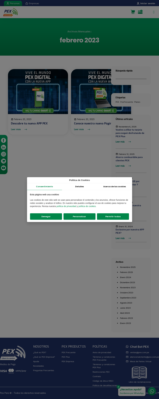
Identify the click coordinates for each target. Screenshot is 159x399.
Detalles (79, 186)
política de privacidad (66, 206)
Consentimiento (44, 186)
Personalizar (79, 216)
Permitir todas (113, 216)
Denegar (46, 216)
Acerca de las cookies (114, 186)
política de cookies (87, 206)
